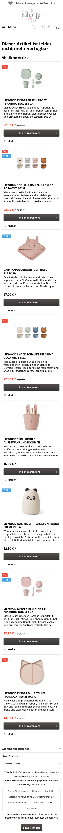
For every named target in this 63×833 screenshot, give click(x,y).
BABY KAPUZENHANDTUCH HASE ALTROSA (25, 271)
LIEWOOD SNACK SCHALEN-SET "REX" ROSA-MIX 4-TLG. (28, 186)
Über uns (36, 791)
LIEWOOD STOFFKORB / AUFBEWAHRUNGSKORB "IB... (23, 440)
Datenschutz (38, 802)
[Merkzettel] (41, 27)
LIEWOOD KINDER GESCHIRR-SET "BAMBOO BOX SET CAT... (25, 102)
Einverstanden (31, 827)
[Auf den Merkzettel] (10, 141)
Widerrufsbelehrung (18, 802)
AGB (50, 802)
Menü (9, 26)
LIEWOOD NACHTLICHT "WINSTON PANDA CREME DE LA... (31, 525)
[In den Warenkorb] (31, 133)
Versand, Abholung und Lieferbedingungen (30, 796)
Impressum (31, 808)
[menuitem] (9, 27)
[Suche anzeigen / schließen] (33, 27)
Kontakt (49, 791)
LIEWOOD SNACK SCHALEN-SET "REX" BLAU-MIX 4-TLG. (28, 356)
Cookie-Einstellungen (17, 791)
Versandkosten (39, 784)
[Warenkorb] (57, 27)
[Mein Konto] (49, 27)
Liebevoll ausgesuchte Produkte (31, 3)
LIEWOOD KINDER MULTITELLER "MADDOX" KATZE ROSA (25, 695)
